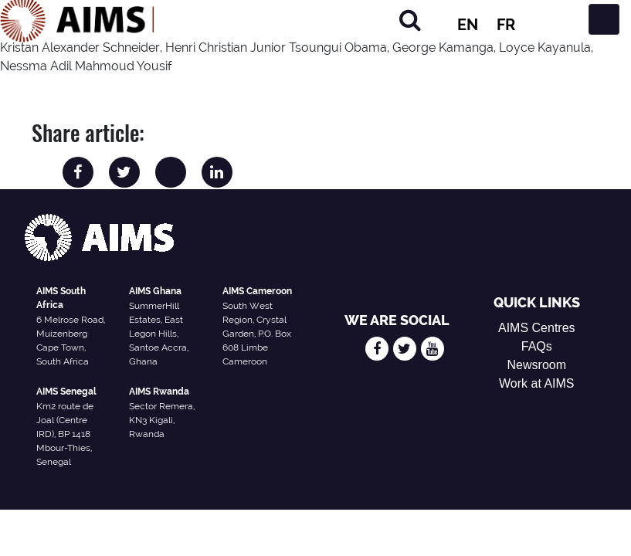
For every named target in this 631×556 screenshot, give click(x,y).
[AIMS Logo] (77, 19)
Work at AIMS (537, 383)
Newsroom (536, 364)
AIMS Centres (536, 327)
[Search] (410, 19)
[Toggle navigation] (604, 19)
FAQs (536, 346)
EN (467, 24)
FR (506, 24)
